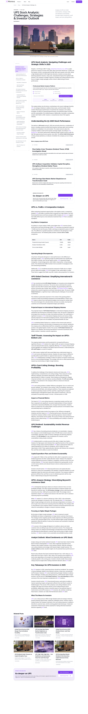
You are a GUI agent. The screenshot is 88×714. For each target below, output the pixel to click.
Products (19, 1)
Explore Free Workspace (66, 96)
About (25, 1)
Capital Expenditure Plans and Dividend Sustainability (21, 123)
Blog (29, 1)
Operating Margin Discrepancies (20, 86)
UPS (32, 108)
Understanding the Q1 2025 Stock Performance (21, 75)
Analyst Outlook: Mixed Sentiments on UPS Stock (21, 137)
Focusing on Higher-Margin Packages (21, 133)
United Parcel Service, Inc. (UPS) (59, 69)
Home (15, 5)
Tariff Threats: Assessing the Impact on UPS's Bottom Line (21, 102)
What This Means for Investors (21, 146)
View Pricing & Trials (65, 198)
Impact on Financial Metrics (21, 112)
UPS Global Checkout (62, 288)
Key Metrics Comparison (21, 82)
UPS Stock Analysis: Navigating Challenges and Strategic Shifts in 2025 (21, 69)
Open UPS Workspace (65, 195)
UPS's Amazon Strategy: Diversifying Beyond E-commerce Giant (21, 128)
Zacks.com (66, 215)
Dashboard (79, 1)
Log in (68, 1)
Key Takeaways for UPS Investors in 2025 (21, 141)
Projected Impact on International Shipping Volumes (21, 96)
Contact (73, 1)
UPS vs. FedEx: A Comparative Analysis (20, 79)
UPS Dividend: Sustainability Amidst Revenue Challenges (20, 117)
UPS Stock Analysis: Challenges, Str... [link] (29, 5)
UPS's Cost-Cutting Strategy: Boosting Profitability (20, 108)
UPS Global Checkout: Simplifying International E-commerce (21, 91)
